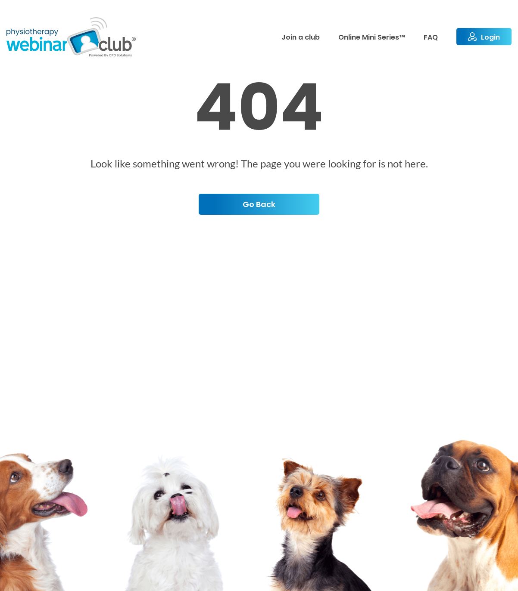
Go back (259, 204)
